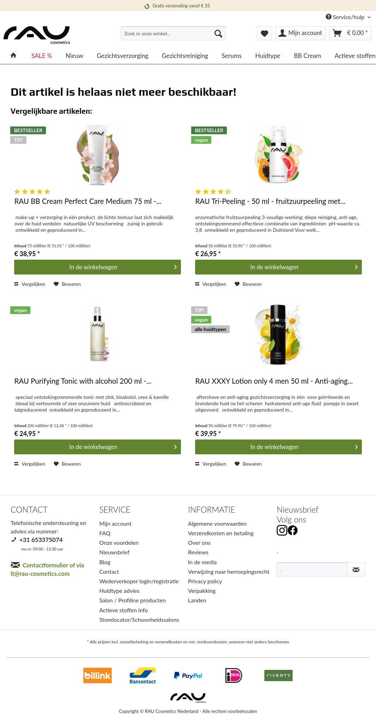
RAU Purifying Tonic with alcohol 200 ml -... (82, 381)
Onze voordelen (119, 542)
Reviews (198, 552)
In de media (202, 562)
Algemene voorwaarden (217, 523)
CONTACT (29, 509)
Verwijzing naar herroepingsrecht (228, 571)
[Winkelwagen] (350, 33)
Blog (104, 562)
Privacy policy (205, 581)
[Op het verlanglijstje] (67, 284)
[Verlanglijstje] (264, 33)
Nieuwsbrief (114, 552)
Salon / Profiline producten (132, 600)
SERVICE (114, 509)
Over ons (199, 542)
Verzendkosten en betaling (221, 533)
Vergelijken (29, 284)
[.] (312, 569)
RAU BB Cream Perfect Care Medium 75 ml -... (87, 201)
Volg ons (291, 519)
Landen (197, 600)
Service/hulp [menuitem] (346, 16)
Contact (109, 571)
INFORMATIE (211, 509)
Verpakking (202, 590)
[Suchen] (218, 33)
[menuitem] (173, 36)
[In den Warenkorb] (97, 267)
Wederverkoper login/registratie (139, 581)
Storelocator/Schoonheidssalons (139, 619)
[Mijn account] (300, 33)
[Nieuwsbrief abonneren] (356, 569)
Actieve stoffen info (123, 610)
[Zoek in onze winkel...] (173, 33)
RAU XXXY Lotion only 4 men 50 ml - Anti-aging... (274, 381)
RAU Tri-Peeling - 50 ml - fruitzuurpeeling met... (270, 201)
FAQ (104, 533)
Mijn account (115, 523)
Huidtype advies (119, 590)
